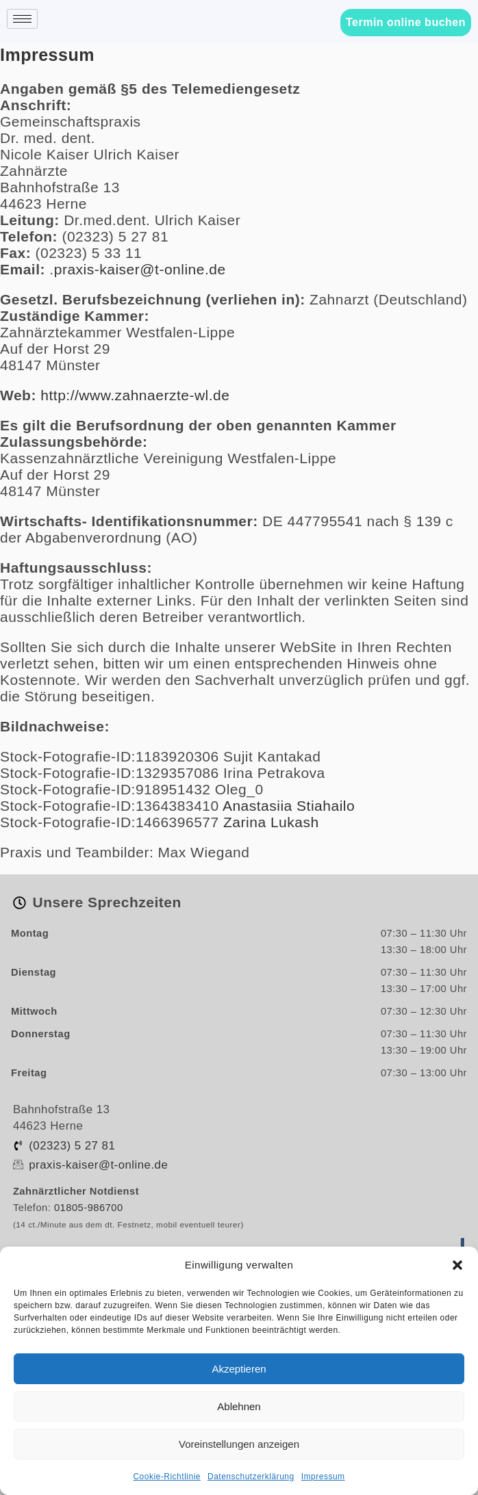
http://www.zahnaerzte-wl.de (134, 395)
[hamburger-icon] (22, 19)
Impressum (323, 1476)
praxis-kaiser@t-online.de (140, 269)
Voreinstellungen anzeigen (239, 1444)
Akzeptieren (239, 1369)
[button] (457, 1265)
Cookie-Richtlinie (167, 1476)
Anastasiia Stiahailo (289, 806)
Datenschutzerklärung (250, 1476)
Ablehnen (238, 1406)
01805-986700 (88, 1207)
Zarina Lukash (271, 822)
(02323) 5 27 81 (72, 1145)
